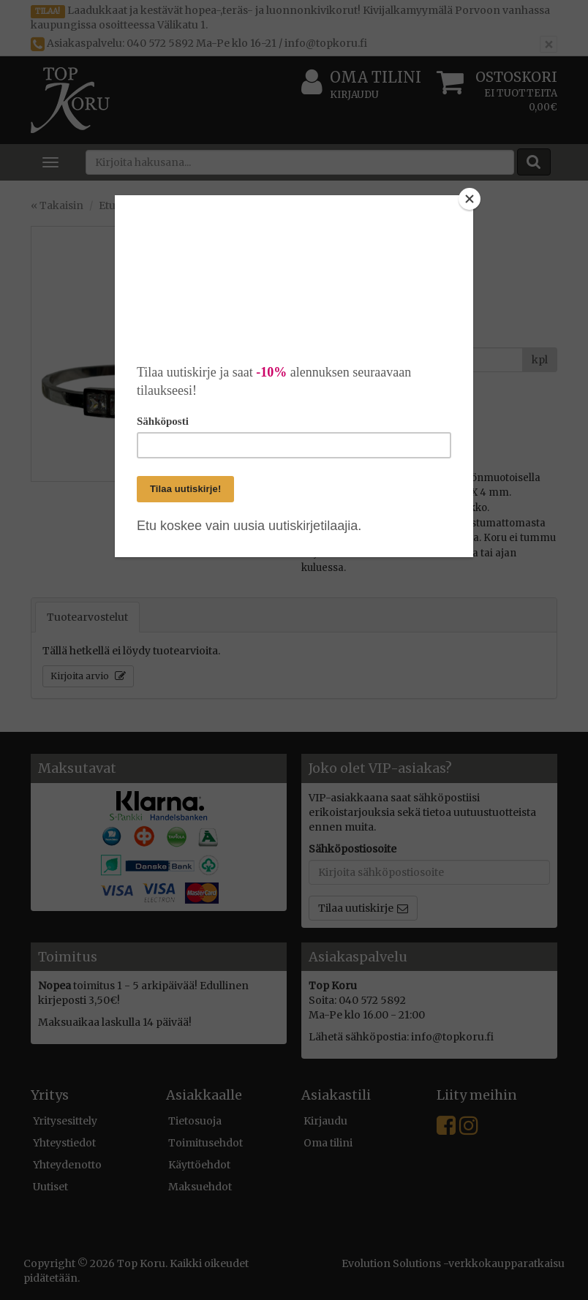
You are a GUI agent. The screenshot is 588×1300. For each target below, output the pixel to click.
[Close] (469, 199)
